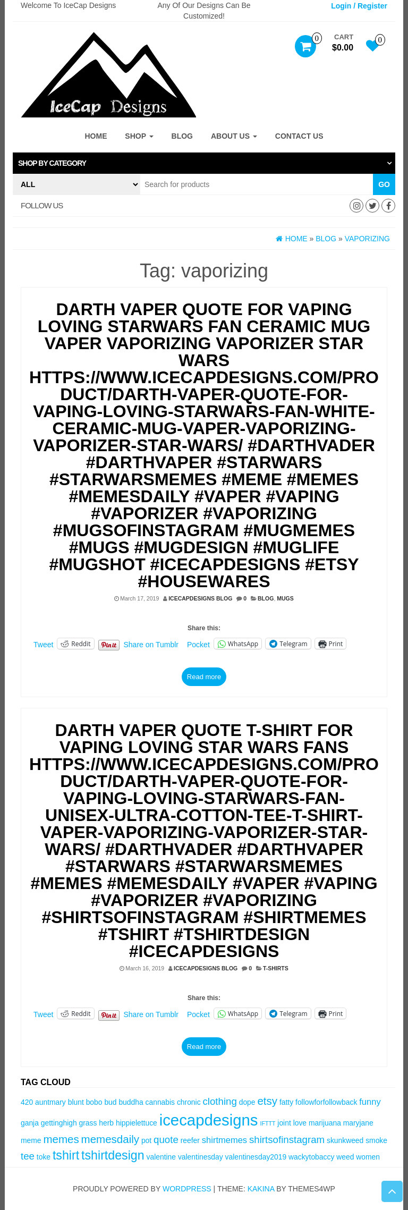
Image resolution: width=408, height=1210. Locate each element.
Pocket (198, 644)
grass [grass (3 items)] (88, 1123)
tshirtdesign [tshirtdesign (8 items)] (112, 1155)
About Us (234, 136)
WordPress (187, 1188)
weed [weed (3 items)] (345, 1157)
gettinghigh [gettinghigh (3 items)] (59, 1123)
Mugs (285, 598)
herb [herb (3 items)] (106, 1123)
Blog (182, 136)
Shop (139, 136)
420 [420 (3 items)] (27, 1102)
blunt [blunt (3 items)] (76, 1102)
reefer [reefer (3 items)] (190, 1140)
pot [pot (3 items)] (146, 1140)
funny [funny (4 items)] (369, 1102)
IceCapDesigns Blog (200, 598)
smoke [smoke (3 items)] (376, 1140)
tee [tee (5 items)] (28, 1156)
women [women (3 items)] (368, 1157)
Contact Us (299, 136)
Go (384, 184)
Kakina (261, 1188)
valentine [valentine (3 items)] (161, 1157)
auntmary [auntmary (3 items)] (50, 1102)
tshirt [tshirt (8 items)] (66, 1155)
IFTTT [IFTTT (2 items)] (267, 1123)
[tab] (204, 163)
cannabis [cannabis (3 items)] (160, 1102)
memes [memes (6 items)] (61, 1139)
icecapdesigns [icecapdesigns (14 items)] (208, 1120)
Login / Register (359, 6)
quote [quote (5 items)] (166, 1139)
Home (95, 136)
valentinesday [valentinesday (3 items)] (200, 1157)
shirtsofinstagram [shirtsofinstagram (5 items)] (287, 1139)
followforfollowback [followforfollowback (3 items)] (326, 1102)
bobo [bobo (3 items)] (94, 1102)
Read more (204, 677)
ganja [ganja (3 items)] (30, 1123)
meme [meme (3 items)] (31, 1140)
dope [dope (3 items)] (247, 1102)
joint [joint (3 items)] (284, 1123)
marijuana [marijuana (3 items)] (325, 1123)
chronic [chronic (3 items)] (189, 1102)
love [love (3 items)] (300, 1123)
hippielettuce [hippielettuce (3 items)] (136, 1123)
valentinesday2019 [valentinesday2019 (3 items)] (256, 1157)
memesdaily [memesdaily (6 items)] (110, 1139)
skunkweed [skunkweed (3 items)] (345, 1140)
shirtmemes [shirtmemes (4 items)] (224, 1140)
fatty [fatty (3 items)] (286, 1102)
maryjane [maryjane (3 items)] (358, 1123)
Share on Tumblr (151, 644)
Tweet (43, 644)
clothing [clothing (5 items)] (219, 1101)
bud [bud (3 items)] (110, 1102)
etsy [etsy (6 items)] (267, 1101)
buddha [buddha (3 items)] (130, 1102)
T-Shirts (275, 968)
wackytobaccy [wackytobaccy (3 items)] (311, 1157)
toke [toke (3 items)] (43, 1157)
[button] (204, 163)
